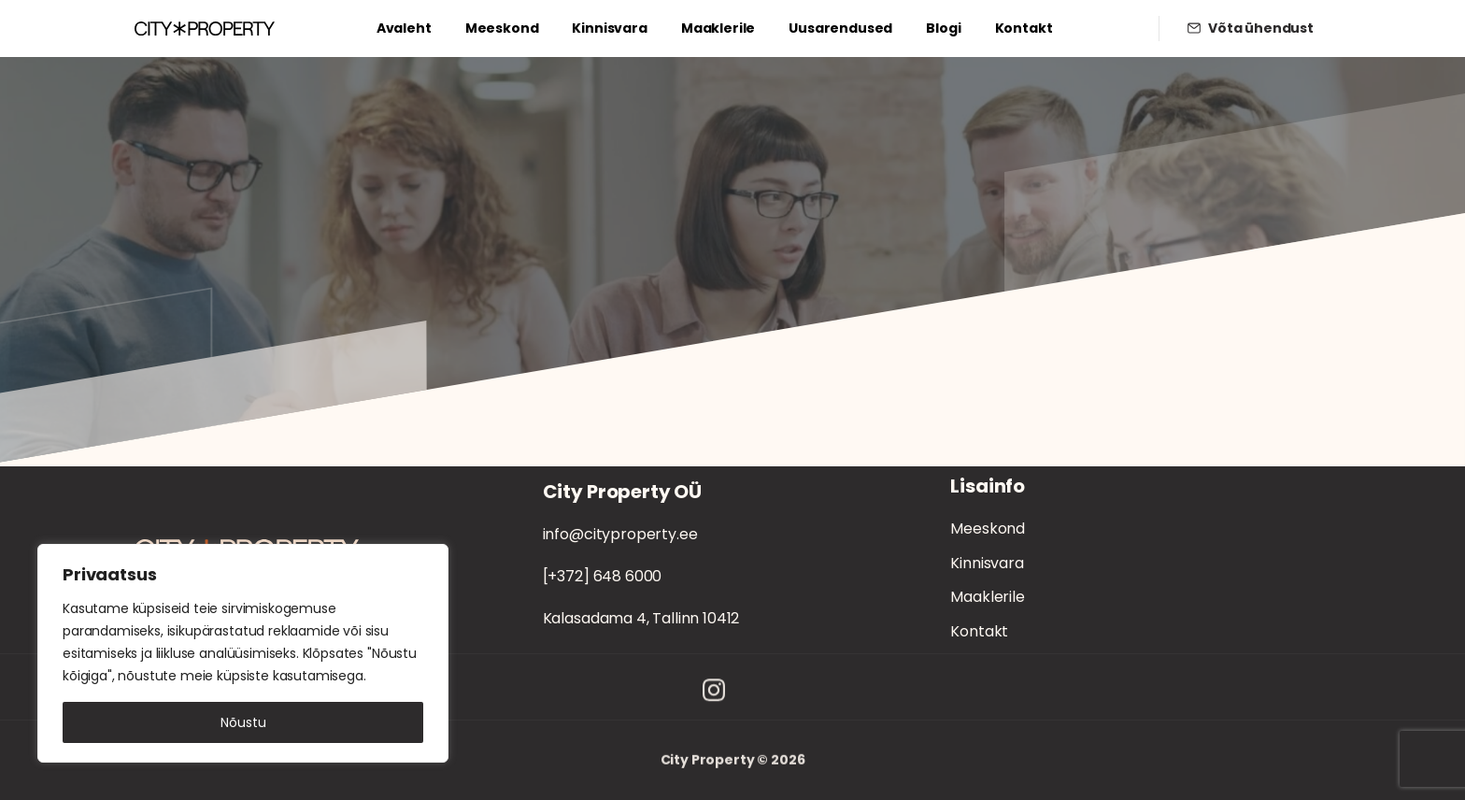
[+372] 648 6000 (602, 576)
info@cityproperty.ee (620, 534)
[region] (242, 653)
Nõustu (243, 722)
